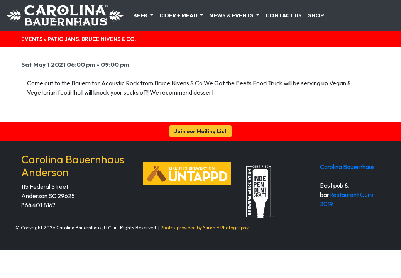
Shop (316, 15)
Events (31, 39)
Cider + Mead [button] (179, 15)
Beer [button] (141, 15)
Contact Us (284, 15)
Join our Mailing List (200, 131)
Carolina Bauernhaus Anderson (72, 166)
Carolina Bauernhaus (347, 167)
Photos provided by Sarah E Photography (205, 228)
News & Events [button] (232, 15)
